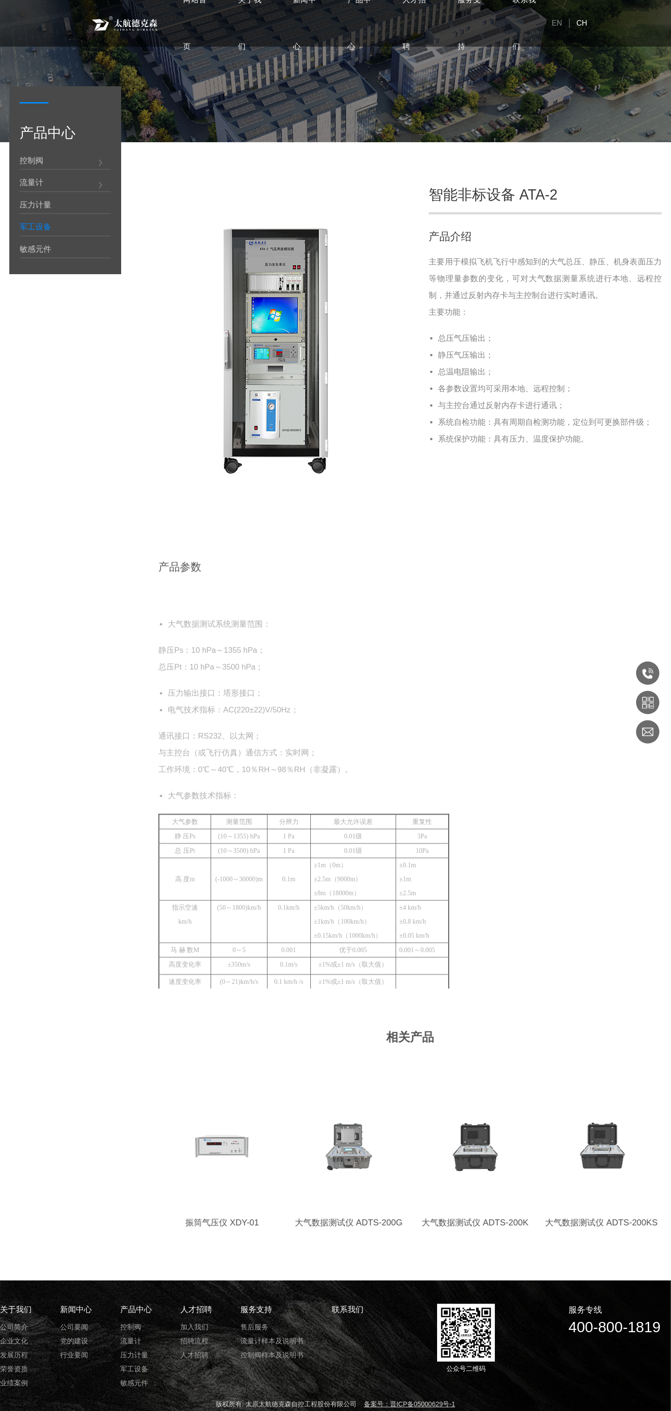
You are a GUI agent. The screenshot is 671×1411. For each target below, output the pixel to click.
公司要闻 (74, 1327)
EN (557, 23)
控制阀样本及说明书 (271, 1355)
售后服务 (254, 1327)
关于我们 (16, 1309)
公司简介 (14, 1327)
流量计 (31, 183)
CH (581, 23)
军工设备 (35, 227)
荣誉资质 (14, 1369)
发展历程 (14, 1355)
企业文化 (14, 1341)
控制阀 (31, 161)
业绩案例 (14, 1383)
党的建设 (74, 1341)
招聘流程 (194, 1341)
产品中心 (136, 1309)
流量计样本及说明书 (271, 1341)
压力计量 (35, 205)
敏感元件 (35, 250)
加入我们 (194, 1327)
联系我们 (347, 1309)
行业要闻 (74, 1355)
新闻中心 (76, 1309)
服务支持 (256, 1309)
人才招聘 (196, 1309)
